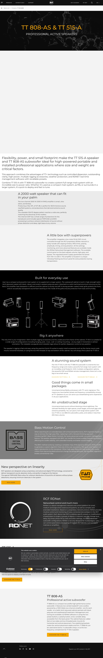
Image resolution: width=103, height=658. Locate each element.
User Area (73, 632)
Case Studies (57, 632)
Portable (21, 632)
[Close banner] (100, 635)
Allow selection (85, 642)
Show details (83, 655)
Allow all (85, 637)
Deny (85, 647)
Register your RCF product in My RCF (79, 618)
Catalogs (39, 632)
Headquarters (95, 632)
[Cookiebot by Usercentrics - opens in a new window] (10, 655)
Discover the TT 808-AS (86, 321)
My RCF (85, 2)
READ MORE (11, 426)
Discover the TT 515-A (59, 321)
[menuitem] (20, 2)
